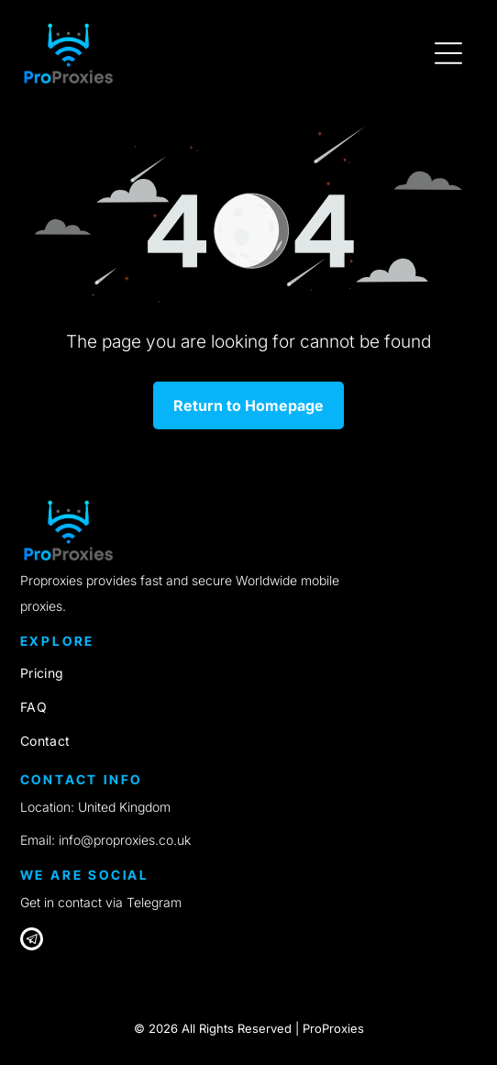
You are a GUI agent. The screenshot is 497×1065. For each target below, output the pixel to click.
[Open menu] (448, 53)
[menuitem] (249, 673)
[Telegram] (31, 941)
